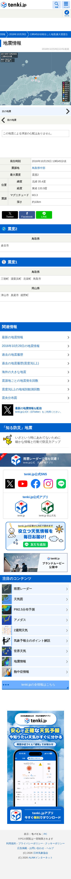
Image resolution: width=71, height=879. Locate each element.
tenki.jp (14, 4)
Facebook (27, 216)
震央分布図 (9, 397)
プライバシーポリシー (30, 843)
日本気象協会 (40, 852)
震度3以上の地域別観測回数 (21, 389)
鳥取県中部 (38, 167)
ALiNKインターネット (41, 857)
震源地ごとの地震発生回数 (20, 380)
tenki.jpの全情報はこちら (38, 684)
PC (45, 834)
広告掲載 (22, 848)
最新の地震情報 (12, 337)
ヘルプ (50, 848)
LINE (44, 216)
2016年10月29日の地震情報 (21, 346)
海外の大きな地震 (14, 372)
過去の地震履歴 (12, 354)
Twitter (10, 216)
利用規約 (11, 843)
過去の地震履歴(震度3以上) (20, 363)
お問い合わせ (36, 848)
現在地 (67, 16)
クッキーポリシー (55, 843)
